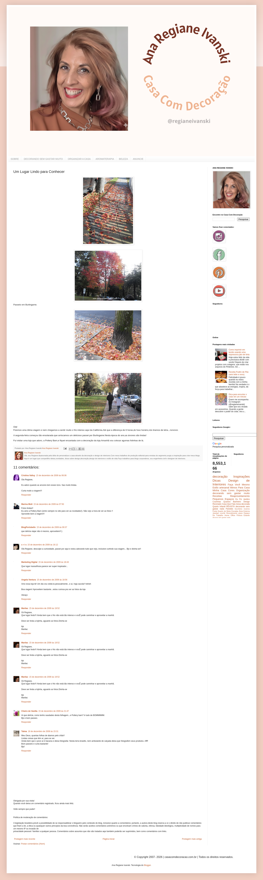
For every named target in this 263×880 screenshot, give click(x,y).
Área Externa (244, 511)
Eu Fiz (238, 499)
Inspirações (241, 476)
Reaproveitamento (240, 496)
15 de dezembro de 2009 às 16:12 (42, 545)
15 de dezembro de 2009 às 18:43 (53, 562)
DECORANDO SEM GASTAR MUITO (43, 159)
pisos (240, 513)
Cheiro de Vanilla (29, 711)
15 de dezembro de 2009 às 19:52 (44, 608)
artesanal (224, 487)
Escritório (238, 509)
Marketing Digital (29, 562)
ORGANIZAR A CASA (79, 159)
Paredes (229, 509)
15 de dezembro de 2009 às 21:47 (53, 711)
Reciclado (217, 504)
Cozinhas (217, 502)
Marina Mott (26, 504)
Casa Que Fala (228, 504)
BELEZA (123, 159)
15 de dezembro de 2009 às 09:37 (52, 527)
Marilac (24, 608)
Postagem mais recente (24, 839)
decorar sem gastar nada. (222, 517)
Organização (243, 490)
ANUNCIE (138, 159)
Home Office (230, 515)
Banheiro (237, 502)
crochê (222, 513)
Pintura (239, 515)
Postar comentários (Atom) (33, 844)
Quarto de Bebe (224, 511)
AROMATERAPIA (105, 159)
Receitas (217, 496)
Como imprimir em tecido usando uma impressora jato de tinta (239, 352)
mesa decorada (243, 504)
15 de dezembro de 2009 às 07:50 (48, 504)
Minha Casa (219, 490)
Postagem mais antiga (192, 839)
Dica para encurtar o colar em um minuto (238, 395)
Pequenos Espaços (223, 499)
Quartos (227, 502)
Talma (24, 731)
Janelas (216, 513)
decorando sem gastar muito (231, 493)
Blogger (147, 865)
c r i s (23, 545)
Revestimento (231, 513)
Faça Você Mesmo (239, 484)
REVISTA (230, 506)
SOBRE (15, 159)
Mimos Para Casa (240, 487)
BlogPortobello (28, 527)
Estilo (215, 487)
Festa (215, 511)
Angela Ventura (28, 580)
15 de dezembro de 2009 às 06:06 (51, 475)
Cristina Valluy (28, 475)
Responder (26, 495)
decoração (220, 476)
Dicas (217, 480)
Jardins (246, 499)
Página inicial (109, 839)
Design (247, 502)
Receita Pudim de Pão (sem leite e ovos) (239, 373)
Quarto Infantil (219, 506)
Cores (231, 490)
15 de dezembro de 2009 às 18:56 (52, 580)
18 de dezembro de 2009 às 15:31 (43, 731)
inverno (247, 509)
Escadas (234, 511)
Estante (247, 515)
